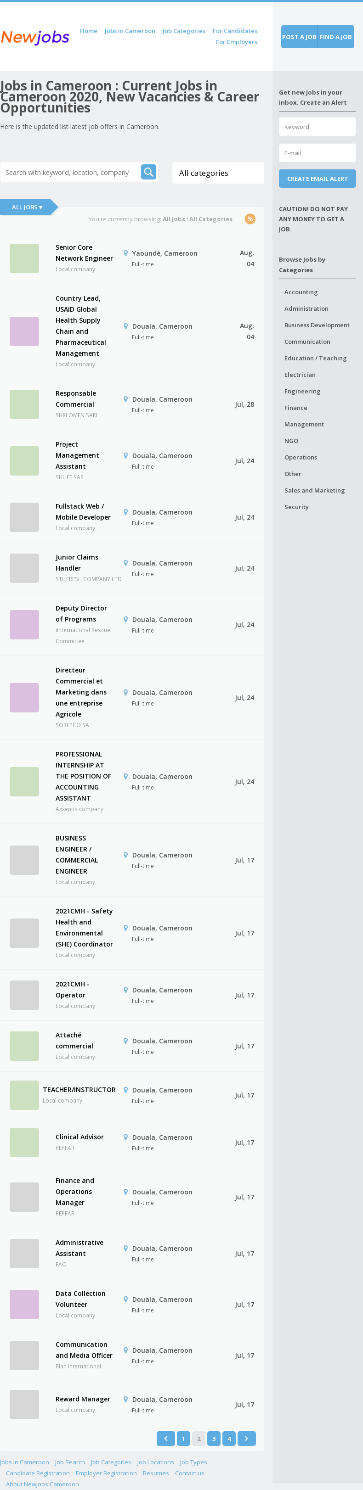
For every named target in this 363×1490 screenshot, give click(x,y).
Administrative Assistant (79, 1248)
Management (304, 424)
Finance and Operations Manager (75, 1191)
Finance (295, 407)
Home (88, 31)
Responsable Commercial (76, 399)
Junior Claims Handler (77, 562)
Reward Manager (83, 1399)
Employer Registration (106, 1473)
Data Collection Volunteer (81, 1299)
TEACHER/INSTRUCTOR (79, 1089)
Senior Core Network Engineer (84, 253)
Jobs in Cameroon (130, 31)
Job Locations (155, 1462)
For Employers (236, 42)
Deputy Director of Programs (81, 613)
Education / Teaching (315, 358)
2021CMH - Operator (73, 989)
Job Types (193, 1462)
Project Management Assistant (77, 455)
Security (296, 507)
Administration (306, 308)
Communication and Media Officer (84, 1350)
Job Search (70, 1462)
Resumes (156, 1473)
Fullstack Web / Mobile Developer (83, 511)
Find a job (336, 37)
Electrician (300, 374)
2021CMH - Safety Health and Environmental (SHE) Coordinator (84, 927)
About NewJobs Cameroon (42, 1484)
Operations (300, 457)
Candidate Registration (38, 1473)
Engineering (302, 391)
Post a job (299, 37)
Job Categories (184, 31)
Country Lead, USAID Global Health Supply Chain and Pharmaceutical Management (81, 326)
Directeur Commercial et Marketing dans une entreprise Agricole (81, 692)
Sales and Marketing (314, 490)
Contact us (189, 1473)
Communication (307, 341)
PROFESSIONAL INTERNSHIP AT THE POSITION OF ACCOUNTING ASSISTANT (83, 776)
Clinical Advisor (80, 1136)
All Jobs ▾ (27, 207)
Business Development (317, 325)
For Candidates (235, 31)
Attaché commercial (74, 1040)
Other (292, 474)
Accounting (301, 292)
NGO (291, 441)
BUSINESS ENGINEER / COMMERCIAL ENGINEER (77, 854)
